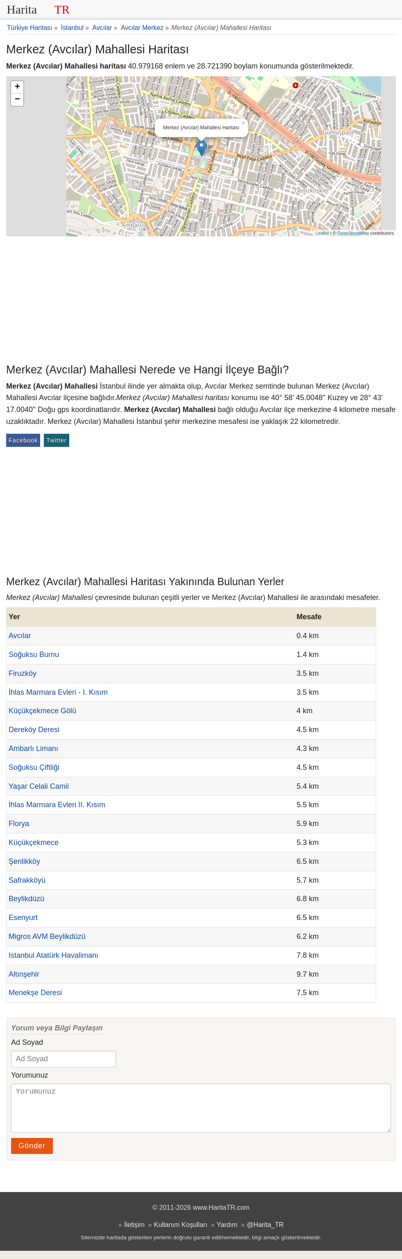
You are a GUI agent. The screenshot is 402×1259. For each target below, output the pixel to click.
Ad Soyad (27, 1042)
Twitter (56, 440)
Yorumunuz (29, 1075)
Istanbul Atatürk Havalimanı (53, 955)
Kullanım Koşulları (180, 1232)
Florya (19, 823)
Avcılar (20, 636)
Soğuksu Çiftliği (34, 767)
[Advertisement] (201, 297)
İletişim (134, 1232)
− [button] (17, 100)
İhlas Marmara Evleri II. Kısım (57, 805)
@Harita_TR (265, 1232)
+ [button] (17, 87)
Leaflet (322, 233)
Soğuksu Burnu (34, 654)
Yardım (227, 1232)
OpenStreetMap (353, 233)
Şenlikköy (24, 861)
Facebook (23, 440)
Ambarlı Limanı (33, 748)
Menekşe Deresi (35, 993)
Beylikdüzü (26, 899)
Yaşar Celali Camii (39, 786)
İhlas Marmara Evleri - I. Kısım (58, 692)
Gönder (31, 1154)
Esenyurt (23, 917)
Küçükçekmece (34, 842)
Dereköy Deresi (34, 730)
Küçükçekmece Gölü (42, 711)
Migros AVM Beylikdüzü (47, 936)
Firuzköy (22, 673)
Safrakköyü (27, 880)
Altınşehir (24, 974)
